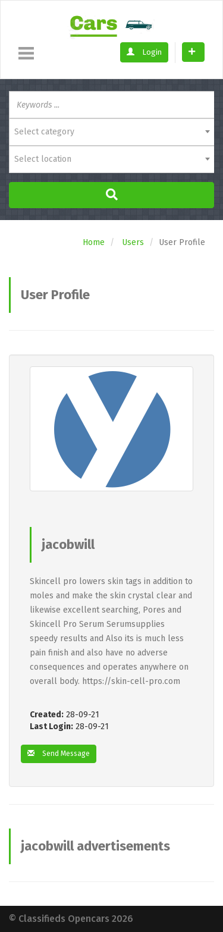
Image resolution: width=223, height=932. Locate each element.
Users (133, 242)
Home (94, 242)
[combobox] (111, 132)
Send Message (58, 753)
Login (144, 52)
